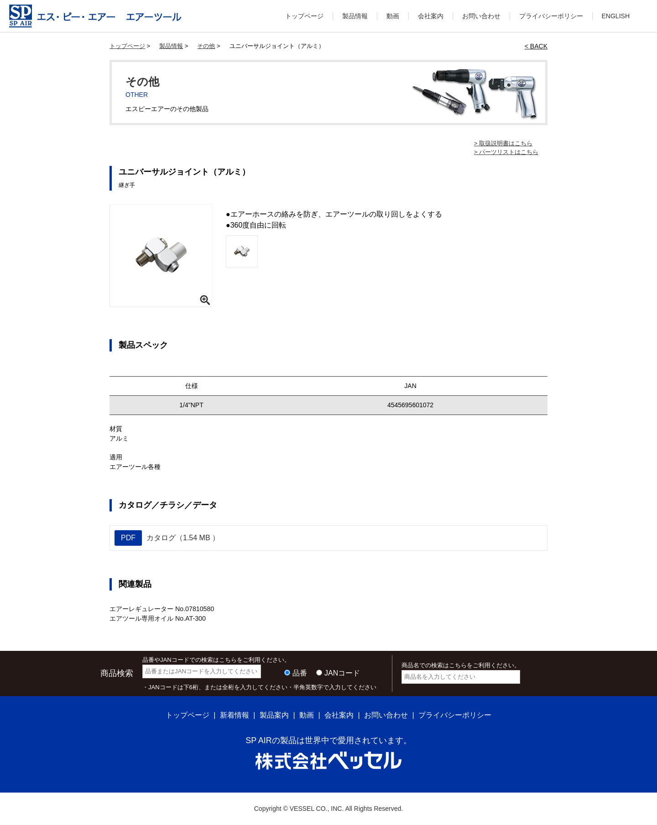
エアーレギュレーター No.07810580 (162, 608)
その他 (206, 46)
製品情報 (355, 16)
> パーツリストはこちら (506, 152)
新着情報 (234, 715)
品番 (299, 672)
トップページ (304, 16)
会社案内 (430, 16)
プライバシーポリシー (551, 16)
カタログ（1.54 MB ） (167, 538)
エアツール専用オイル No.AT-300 (157, 618)
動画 (392, 16)
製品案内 (274, 715)
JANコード (342, 672)
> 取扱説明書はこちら (503, 143)
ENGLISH (616, 16)
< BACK (536, 46)
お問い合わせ (481, 16)
